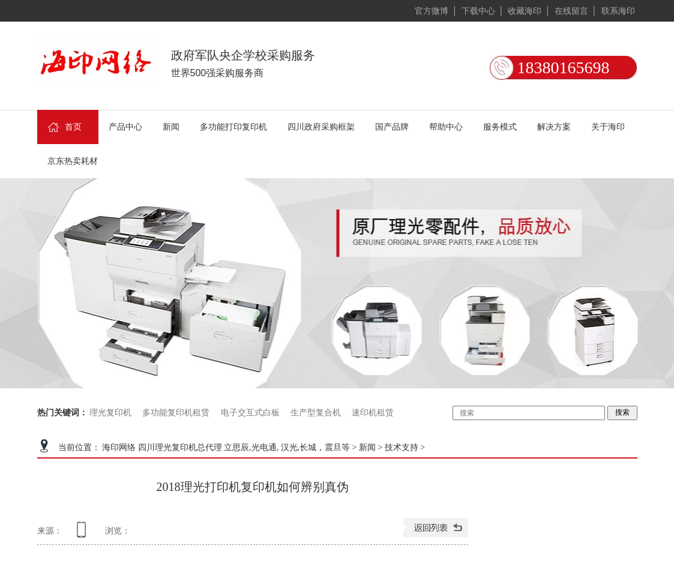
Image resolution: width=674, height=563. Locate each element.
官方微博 (431, 11)
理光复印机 (110, 412)
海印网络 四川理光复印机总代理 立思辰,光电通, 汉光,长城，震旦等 (226, 447)
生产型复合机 (315, 412)
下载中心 (478, 11)
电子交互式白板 (250, 412)
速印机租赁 (373, 412)
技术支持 (401, 447)
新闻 (367, 447)
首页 (64, 129)
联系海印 (618, 11)
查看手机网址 (83, 533)
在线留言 (571, 11)
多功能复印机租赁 (175, 412)
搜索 (622, 412)
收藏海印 (524, 11)
